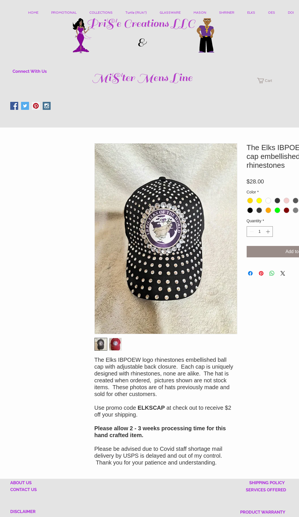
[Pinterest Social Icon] (36, 106)
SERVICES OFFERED (266, 489)
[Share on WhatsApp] (272, 273)
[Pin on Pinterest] (261, 273)
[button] (103, 13)
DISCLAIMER (23, 511)
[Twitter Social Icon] (25, 106)
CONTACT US (23, 489)
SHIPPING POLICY (267, 482)
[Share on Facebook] (250, 273)
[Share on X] (282, 273)
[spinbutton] (260, 232)
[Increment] (268, 232)
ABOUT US (21, 482)
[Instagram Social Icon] (47, 106)
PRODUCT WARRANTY (262, 512)
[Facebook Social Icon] (14, 106)
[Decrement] (251, 232)
